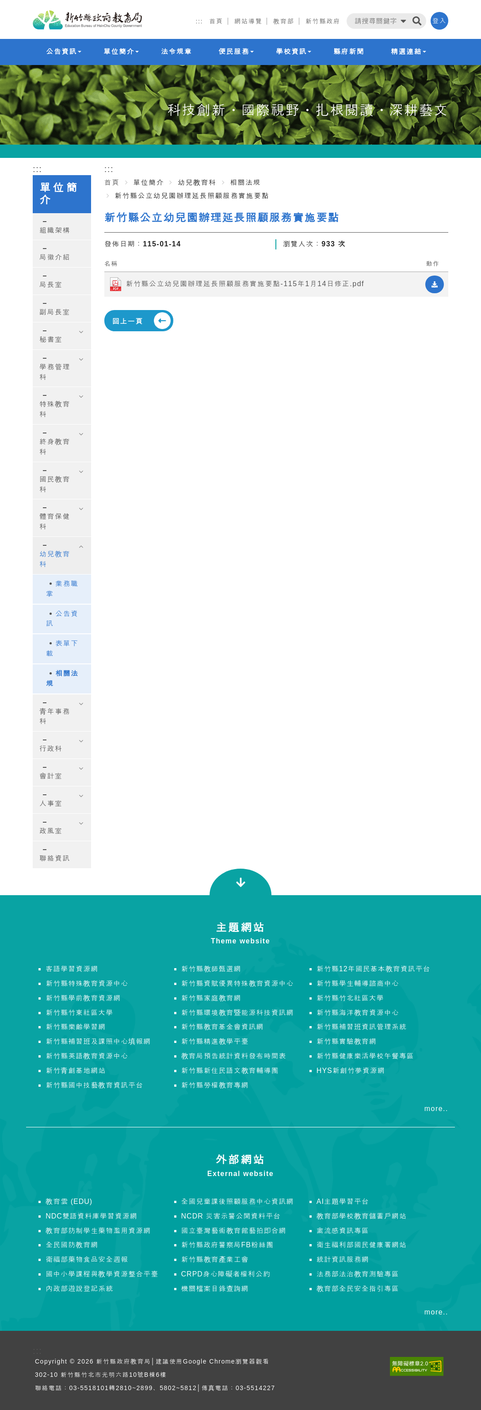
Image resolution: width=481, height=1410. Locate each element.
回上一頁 (127, 321)
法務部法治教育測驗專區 (358, 1274)
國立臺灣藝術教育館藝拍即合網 (233, 1230)
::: (199, 21)
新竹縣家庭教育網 (211, 998)
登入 (439, 20)
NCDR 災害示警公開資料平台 (231, 1216)
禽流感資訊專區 (343, 1230)
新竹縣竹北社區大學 (350, 998)
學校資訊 (293, 51)
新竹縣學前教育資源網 (83, 998)
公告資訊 (63, 51)
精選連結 (408, 51)
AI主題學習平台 (343, 1201)
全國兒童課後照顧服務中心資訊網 (237, 1201)
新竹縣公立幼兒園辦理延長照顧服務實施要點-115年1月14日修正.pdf (245, 283)
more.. (436, 1108)
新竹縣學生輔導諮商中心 (358, 983)
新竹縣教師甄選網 (211, 969)
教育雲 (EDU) (69, 1201)
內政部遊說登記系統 (79, 1288)
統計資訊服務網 (343, 1259)
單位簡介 (121, 51)
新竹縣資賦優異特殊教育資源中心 (237, 983)
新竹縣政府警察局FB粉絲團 (227, 1245)
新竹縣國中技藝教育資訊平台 (94, 1085)
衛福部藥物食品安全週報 (87, 1259)
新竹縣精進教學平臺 (215, 1041)
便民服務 (236, 51)
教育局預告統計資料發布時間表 (233, 1056)
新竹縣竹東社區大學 (79, 1012)
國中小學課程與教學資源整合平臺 (102, 1274)
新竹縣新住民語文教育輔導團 (230, 1070)
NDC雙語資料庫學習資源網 (91, 1216)
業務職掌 (62, 589)
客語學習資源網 (72, 969)
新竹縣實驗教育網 (347, 1041)
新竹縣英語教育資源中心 (87, 1056)
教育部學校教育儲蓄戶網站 (362, 1216)
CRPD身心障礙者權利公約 (226, 1274)
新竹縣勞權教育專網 (215, 1085)
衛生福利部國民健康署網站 (362, 1245)
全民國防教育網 (72, 1245)
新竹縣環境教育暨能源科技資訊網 (237, 1012)
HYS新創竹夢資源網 (351, 1070)
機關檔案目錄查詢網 (215, 1288)
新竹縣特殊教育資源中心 (87, 983)
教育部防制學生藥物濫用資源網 (98, 1230)
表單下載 (62, 648)
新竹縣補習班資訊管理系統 (362, 1027)
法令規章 (176, 51)
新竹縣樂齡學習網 (76, 1027)
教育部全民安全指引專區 (358, 1288)
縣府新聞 (348, 51)
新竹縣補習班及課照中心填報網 (98, 1041)
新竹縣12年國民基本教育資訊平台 (374, 969)
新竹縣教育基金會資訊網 (222, 1027)
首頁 (112, 182)
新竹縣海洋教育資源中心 (358, 1012)
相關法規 (62, 678)
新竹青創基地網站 (76, 1070)
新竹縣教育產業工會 (215, 1259)
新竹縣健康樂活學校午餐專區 (365, 1056)
